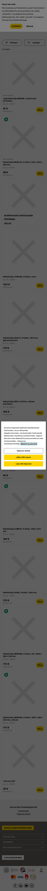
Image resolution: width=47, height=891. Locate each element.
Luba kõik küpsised (23, 464)
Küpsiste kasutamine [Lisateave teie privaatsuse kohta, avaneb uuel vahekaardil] (29, 444)
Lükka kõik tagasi (23, 457)
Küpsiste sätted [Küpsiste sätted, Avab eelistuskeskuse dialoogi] (23, 451)
